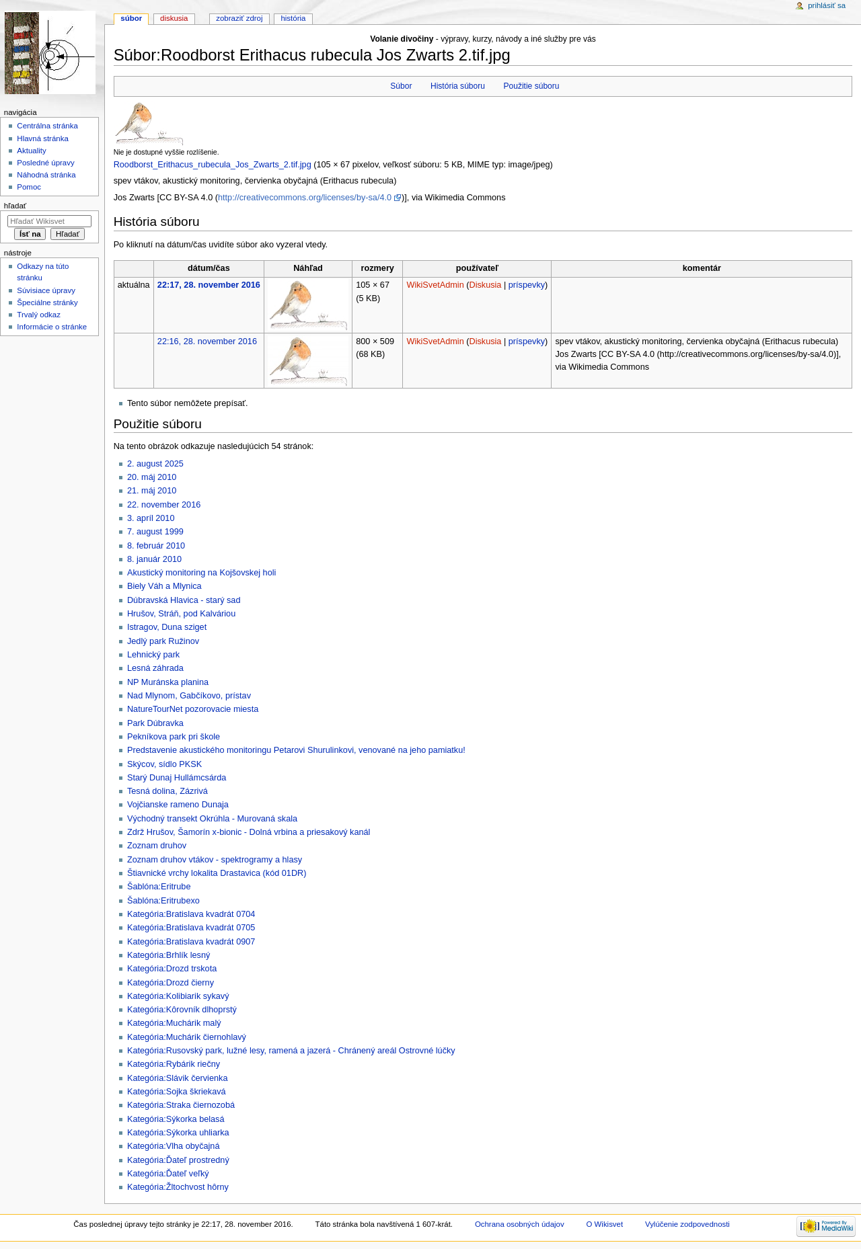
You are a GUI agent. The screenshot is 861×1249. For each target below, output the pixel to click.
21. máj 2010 (151, 490)
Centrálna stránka (47, 126)
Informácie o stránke (52, 327)
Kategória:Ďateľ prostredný (178, 1160)
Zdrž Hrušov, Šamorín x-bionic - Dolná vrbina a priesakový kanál (249, 832)
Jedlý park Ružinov (163, 641)
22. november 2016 (163, 505)
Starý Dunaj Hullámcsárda (176, 777)
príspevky (527, 285)
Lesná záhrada (155, 668)
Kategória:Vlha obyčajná (173, 1146)
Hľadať (15, 206)
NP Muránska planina (168, 682)
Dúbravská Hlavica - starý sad (184, 600)
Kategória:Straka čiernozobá (181, 1105)
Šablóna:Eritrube (159, 886)
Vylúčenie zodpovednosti (687, 1224)
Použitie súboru (531, 86)
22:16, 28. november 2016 (207, 341)
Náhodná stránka (46, 175)
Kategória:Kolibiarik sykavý (178, 996)
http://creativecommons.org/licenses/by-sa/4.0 (304, 197)
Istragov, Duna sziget (167, 627)
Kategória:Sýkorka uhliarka (178, 1132)
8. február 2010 (156, 546)
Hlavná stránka (42, 138)
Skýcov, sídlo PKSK (164, 764)
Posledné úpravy (45, 163)
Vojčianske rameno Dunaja (178, 804)
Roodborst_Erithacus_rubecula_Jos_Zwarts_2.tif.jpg (212, 164)
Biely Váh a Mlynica (164, 586)
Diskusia (485, 285)
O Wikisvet (605, 1224)
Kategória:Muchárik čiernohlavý (186, 1037)
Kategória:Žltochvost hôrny (178, 1187)
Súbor (401, 86)
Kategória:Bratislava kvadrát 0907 (191, 941)
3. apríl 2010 (151, 518)
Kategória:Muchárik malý (174, 1023)
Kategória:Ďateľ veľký (168, 1173)
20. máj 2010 (151, 477)
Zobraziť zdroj (239, 18)
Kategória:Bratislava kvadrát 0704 (191, 914)
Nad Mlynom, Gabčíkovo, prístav (189, 695)
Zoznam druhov (156, 845)
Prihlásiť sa (827, 5)
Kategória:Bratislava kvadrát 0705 (191, 927)
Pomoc (29, 187)
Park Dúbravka (155, 723)
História (292, 18)
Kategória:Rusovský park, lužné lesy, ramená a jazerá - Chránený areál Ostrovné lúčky (291, 1050)
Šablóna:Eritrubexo (163, 900)
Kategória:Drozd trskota (172, 968)
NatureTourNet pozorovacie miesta (192, 709)
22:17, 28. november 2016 (208, 285)
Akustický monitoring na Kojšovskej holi (201, 572)
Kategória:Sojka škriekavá (176, 1091)
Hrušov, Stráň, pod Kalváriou (181, 613)
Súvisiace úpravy (46, 290)
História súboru (457, 86)
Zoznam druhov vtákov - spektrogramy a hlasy (214, 859)
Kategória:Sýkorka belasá (176, 1119)
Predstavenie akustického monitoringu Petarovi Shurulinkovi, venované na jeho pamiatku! (296, 750)
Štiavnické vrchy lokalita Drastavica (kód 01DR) (217, 873)
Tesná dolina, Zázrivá (167, 791)
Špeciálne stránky (47, 302)
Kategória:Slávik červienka (177, 1078)
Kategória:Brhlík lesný (168, 955)
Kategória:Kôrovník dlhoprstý (182, 1009)
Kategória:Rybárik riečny (173, 1064)
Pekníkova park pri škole (173, 736)
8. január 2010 (154, 559)
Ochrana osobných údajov (519, 1224)
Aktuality (31, 151)
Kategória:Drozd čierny (170, 983)
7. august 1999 (155, 531)
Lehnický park (153, 654)
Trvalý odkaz (39, 315)
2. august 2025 (155, 464)
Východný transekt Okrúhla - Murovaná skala (212, 818)
